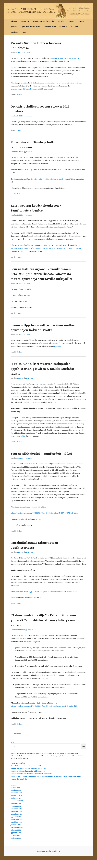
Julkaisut (14, 27)
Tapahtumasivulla (61, 122)
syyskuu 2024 (16, 806)
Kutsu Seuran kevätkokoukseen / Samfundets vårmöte (31, 774)
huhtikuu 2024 (16, 809)
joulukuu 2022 (16, 825)
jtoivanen (29, 52)
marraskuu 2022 (17, 827)
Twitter (24, 32)
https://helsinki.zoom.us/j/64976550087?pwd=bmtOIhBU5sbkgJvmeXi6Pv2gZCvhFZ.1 (44, 706)
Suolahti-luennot (50, 27)
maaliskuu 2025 (16, 793)
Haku (12, 742)
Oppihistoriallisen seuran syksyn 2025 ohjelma (28, 768)
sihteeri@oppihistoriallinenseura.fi (25, 89)
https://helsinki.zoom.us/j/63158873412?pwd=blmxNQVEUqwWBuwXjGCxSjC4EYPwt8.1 (46, 248)
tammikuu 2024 (16, 814)
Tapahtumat (25, 21)
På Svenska (63, 27)
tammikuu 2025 (16, 796)
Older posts (16, 733)
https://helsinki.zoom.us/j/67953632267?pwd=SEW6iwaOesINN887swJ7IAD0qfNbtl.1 (44, 513)
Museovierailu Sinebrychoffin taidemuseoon (28, 771)
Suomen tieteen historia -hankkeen (65, 58)
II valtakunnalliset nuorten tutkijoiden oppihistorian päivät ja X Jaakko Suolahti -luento (43, 369)
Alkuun (14, 21)
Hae (83, 746)
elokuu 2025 (15, 787)
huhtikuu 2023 (16, 819)
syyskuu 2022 (16, 833)
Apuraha (71, 21)
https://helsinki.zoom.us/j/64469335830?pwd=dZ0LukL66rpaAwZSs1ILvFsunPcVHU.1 (45, 592)
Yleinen (19, 95)
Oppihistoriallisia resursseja (30, 27)
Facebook (14, 32)
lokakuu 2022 (16, 830)
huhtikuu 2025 (16, 790)
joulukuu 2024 (16, 798)
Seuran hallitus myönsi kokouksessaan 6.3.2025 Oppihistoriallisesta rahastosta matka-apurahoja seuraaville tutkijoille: (41, 274)
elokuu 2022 (15, 835)
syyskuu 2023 (16, 817)
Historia (81, 21)
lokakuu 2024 (16, 803)
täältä (55, 402)
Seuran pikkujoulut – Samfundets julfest (41, 453)
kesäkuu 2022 (16, 838)
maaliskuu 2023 (16, 822)
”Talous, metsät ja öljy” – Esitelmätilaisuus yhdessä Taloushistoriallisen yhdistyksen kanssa (44, 620)
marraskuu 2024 (17, 801)
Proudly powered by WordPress (48, 851)
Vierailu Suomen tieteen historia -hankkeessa (28, 766)
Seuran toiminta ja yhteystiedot (43, 21)
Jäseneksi (61, 21)
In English (74, 27)
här (23, 436)
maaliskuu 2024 (16, 811)
